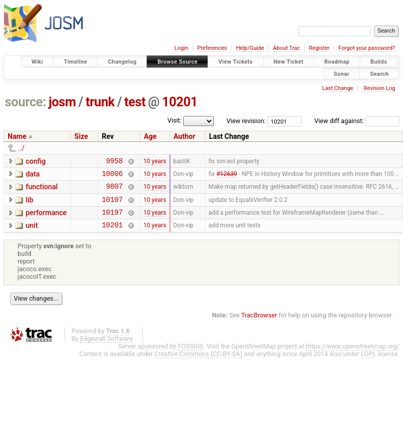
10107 (112, 205)
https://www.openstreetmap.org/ (352, 355)
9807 (114, 190)
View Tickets (235, 61)
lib (29, 204)
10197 (112, 219)
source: (25, 102)
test (135, 102)
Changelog (122, 61)
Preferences (212, 48)
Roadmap (337, 61)
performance (46, 219)
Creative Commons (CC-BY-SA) (199, 363)
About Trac (286, 48)
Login (181, 48)
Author (184, 136)
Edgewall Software (106, 347)
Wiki (37, 61)
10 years (154, 161)
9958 (114, 162)
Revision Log (379, 88)
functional (41, 190)
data (32, 175)
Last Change (337, 88)
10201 (179, 102)
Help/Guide (250, 48)
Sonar (342, 73)
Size (81, 136)
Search (379, 73)
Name (17, 136)
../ (21, 148)
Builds (378, 61)
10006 (112, 176)
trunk (99, 102)
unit (31, 233)
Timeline (75, 61)
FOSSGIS (190, 355)
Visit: (174, 120)
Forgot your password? (366, 48)
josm (62, 102)
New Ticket (289, 61)
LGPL (368, 363)
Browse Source (177, 61)
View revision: (246, 121)
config (35, 161)
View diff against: (356, 121)
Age (150, 136)
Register (319, 48)
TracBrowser (259, 324)
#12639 (226, 176)
